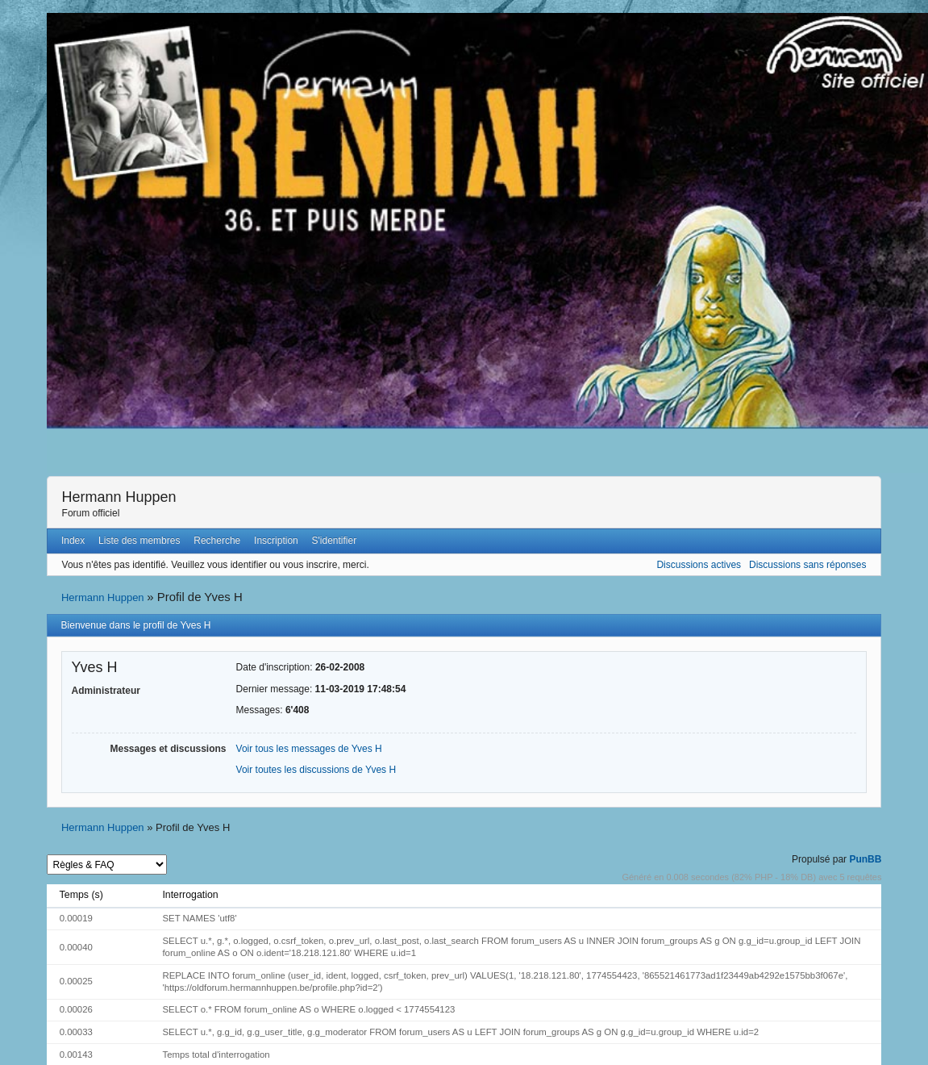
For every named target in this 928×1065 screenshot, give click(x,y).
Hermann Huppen (119, 497)
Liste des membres (139, 540)
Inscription (276, 540)
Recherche (217, 540)
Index (73, 540)
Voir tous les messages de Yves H (309, 748)
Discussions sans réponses (807, 564)
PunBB (865, 859)
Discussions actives (698, 564)
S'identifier (334, 540)
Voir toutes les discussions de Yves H (316, 769)
